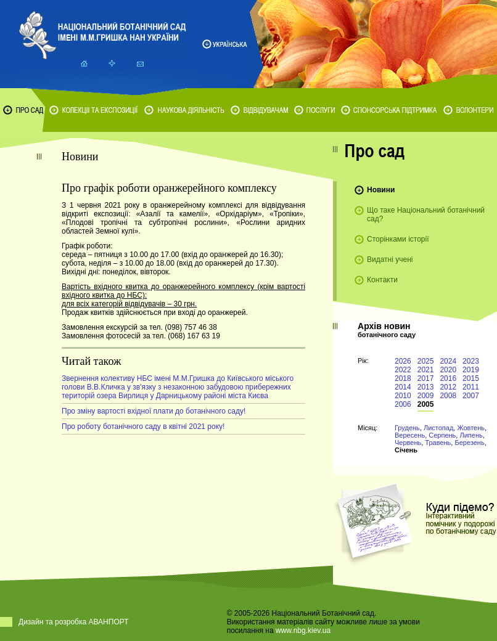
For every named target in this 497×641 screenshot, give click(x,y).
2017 (425, 378)
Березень (469, 442)
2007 (470, 395)
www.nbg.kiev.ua (303, 630)
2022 (403, 369)
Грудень (407, 427)
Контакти (382, 280)
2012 (448, 387)
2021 (425, 369)
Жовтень (471, 427)
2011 (470, 387)
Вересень (410, 435)
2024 (448, 361)
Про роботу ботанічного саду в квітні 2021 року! (143, 426)
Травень (438, 442)
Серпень (442, 435)
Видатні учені (390, 259)
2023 (470, 361)
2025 (425, 361)
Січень (406, 450)
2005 (425, 404)
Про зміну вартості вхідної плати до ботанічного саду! (153, 411)
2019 (470, 369)
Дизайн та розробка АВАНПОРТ (73, 622)
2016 (448, 378)
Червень (408, 442)
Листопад (438, 427)
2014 (403, 387)
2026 (403, 361)
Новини (381, 190)
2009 (425, 395)
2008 (448, 395)
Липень (470, 435)
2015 (470, 378)
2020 (448, 369)
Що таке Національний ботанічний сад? (426, 214)
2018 (403, 378)
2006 (403, 404)
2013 (425, 387)
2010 (403, 395)
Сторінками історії (398, 239)
